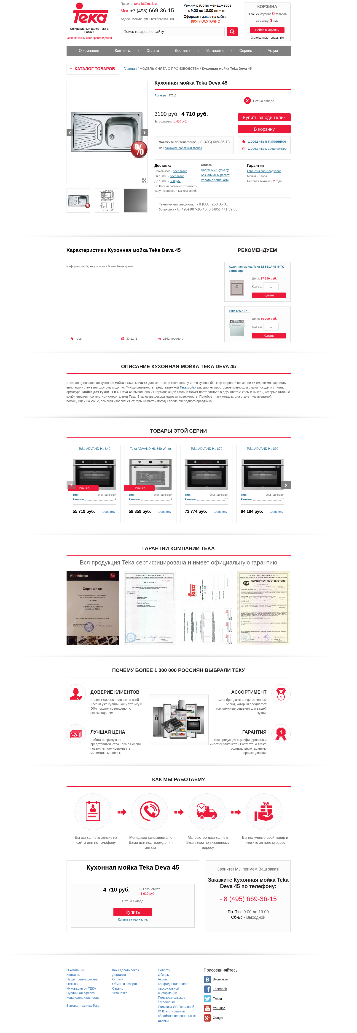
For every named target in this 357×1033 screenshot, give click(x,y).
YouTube (219, 1008)
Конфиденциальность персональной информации (174, 988)
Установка (215, 51)
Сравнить (108, 512)
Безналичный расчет (215, 175)
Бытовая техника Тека (83, 1005)
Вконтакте (220, 979)
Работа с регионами (215, 180)
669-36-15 (152, 10)
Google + (219, 1018)
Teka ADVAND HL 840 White (150, 448)
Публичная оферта (81, 993)
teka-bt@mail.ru (145, 3)
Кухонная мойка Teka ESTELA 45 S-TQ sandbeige (257, 268)
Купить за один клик (264, 117)
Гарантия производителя (264, 171)
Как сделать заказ (125, 970)
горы (79, 338)
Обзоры (164, 975)
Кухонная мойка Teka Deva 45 (132, 867)
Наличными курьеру (215, 170)
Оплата (152, 51)
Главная (130, 68)
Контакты (123, 51)
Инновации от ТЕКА (81, 988)
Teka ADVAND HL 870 (207, 448)
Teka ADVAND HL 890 (263, 448)
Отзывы (72, 984)
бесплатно (180, 171)
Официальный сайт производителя (89, 38)
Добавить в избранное (267, 141)
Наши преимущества (82, 979)
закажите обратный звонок (183, 148)
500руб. (175, 181)
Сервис (245, 51)
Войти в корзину (267, 30)
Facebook (220, 989)
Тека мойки (188, 387)
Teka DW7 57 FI (239, 311)
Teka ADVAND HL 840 (94, 448)
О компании (89, 51)
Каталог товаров (95, 69)
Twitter (217, 998)
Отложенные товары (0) (267, 37)
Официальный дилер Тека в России (89, 30)
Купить (269, 295)
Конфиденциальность (83, 997)
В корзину (264, 129)
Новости (164, 970)
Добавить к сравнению (267, 148)
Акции (273, 51)
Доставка (183, 51)
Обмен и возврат (124, 984)
